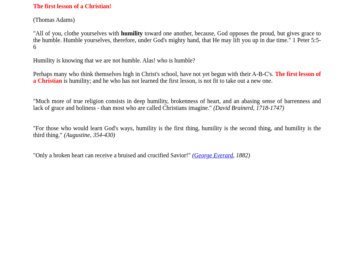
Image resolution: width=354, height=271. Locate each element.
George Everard (213, 155)
